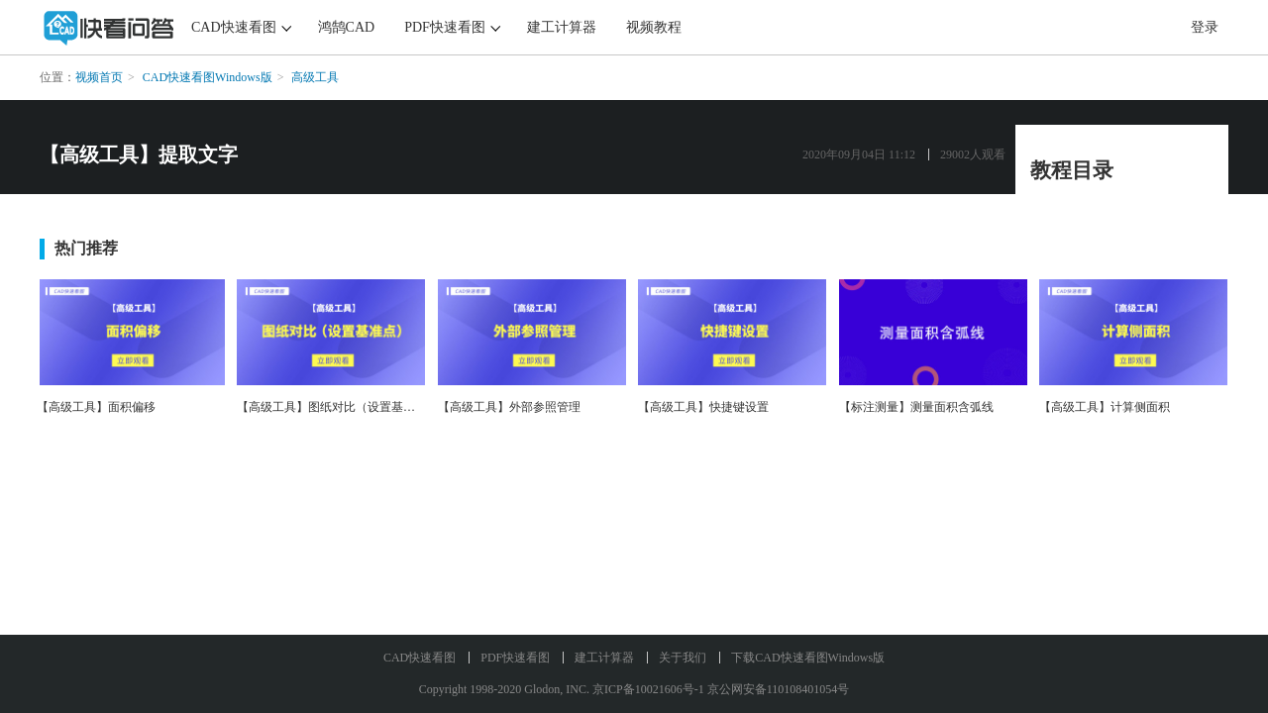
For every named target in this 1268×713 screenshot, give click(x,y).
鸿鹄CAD (346, 27)
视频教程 (654, 27)
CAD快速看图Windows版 (207, 77)
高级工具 (315, 77)
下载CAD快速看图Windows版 (808, 657)
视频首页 (99, 77)
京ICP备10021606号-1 (648, 689)
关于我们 (682, 657)
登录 (1204, 27)
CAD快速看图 (233, 27)
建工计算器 (561, 27)
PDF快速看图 (444, 27)
